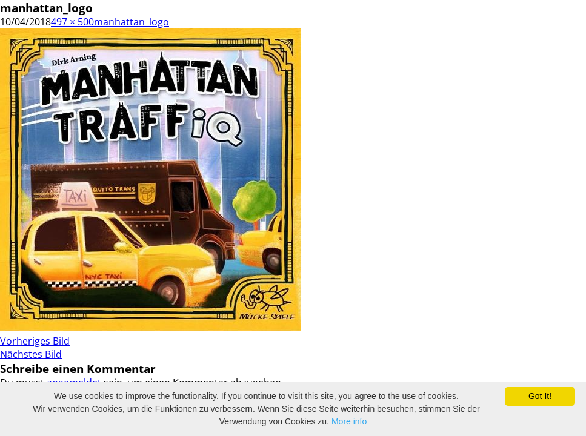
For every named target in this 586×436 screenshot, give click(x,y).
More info (349, 421)
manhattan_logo (131, 21)
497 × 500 (72, 21)
